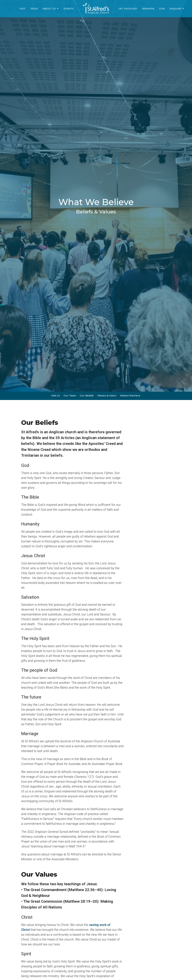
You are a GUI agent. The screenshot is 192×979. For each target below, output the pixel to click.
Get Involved (127, 8)
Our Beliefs (87, 395)
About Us (51, 8)
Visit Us (55, 395)
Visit (22, 8)
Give (162, 8)
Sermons (148, 8)
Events (69, 8)
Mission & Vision (106, 395)
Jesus (34, 8)
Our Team (70, 395)
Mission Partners (130, 395)
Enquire (177, 8)
